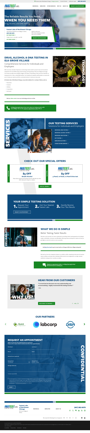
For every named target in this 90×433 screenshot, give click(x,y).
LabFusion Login (72, 1)
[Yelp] (82, 410)
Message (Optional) (12, 366)
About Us (58, 409)
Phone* (9, 352)
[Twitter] (73, 410)
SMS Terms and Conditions (21, 384)
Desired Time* (35, 362)
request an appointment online (30, 108)
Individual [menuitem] (35, 6)
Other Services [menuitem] (51, 6)
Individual (36, 409)
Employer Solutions (62, 140)
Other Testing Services (63, 143)
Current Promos (63, 1)
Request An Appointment (77, 6)
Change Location (54, 1)
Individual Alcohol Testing (64, 132)
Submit (11, 388)
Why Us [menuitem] (59, 6)
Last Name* (34, 347)
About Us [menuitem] (65, 6)
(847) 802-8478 (82, 1)
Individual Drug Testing (63, 130)
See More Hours (11, 39)
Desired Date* (11, 362)
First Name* (10, 347)
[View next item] (77, 303)
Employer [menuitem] (42, 6)
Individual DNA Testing (63, 135)
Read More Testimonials (46, 303)
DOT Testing (60, 138)
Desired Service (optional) (13, 357)
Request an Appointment (39, 38)
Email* (33, 352)
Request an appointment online (54, 264)
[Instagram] (84, 410)
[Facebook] (70, 410)
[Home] (11, 6)
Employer (47, 409)
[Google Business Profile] (76, 410)
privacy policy (11, 384)
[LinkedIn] (79, 410)
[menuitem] (6, 427)
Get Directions (11, 35)
